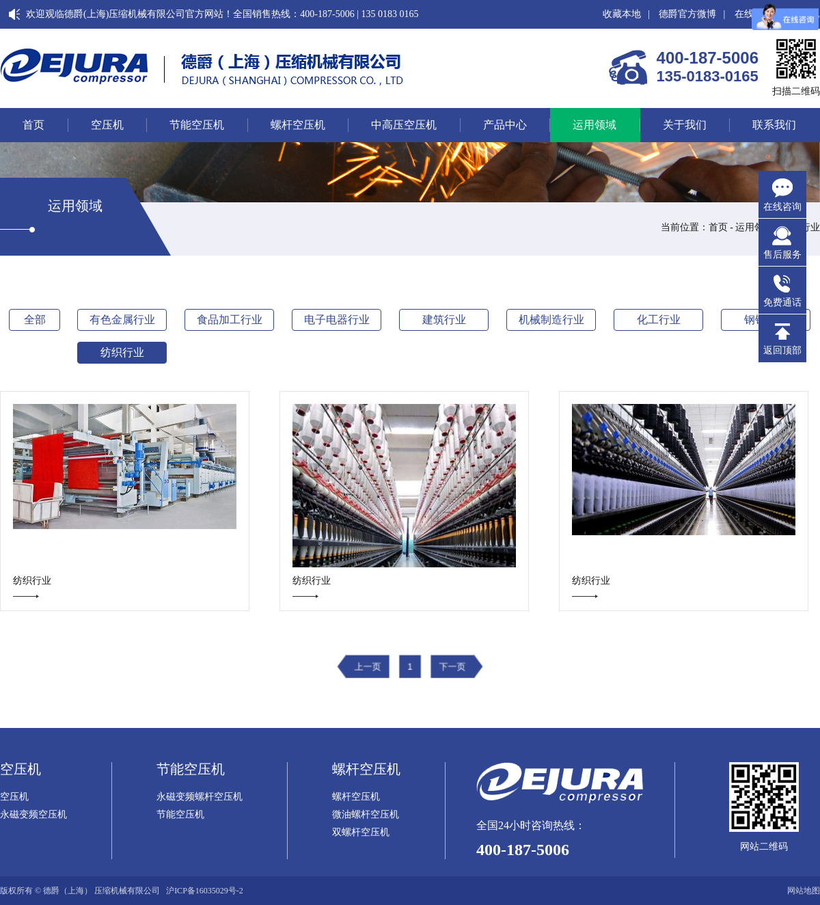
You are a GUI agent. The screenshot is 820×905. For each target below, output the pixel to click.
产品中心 (505, 125)
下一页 (449, 667)
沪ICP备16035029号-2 (204, 890)
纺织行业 (122, 352)
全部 (35, 319)
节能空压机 (196, 125)
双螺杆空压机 (361, 832)
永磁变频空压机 (33, 815)
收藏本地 (622, 14)
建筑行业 (444, 319)
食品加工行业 (229, 319)
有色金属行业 (122, 319)
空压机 (107, 125)
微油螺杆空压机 (365, 815)
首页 (33, 125)
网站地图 (803, 890)
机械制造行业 (551, 319)
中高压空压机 (404, 125)
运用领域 (594, 125)
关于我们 (685, 125)
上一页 (371, 667)
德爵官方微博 (687, 14)
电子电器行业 (337, 319)
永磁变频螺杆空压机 (199, 797)
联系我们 (774, 125)
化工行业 (659, 319)
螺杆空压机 (298, 125)
